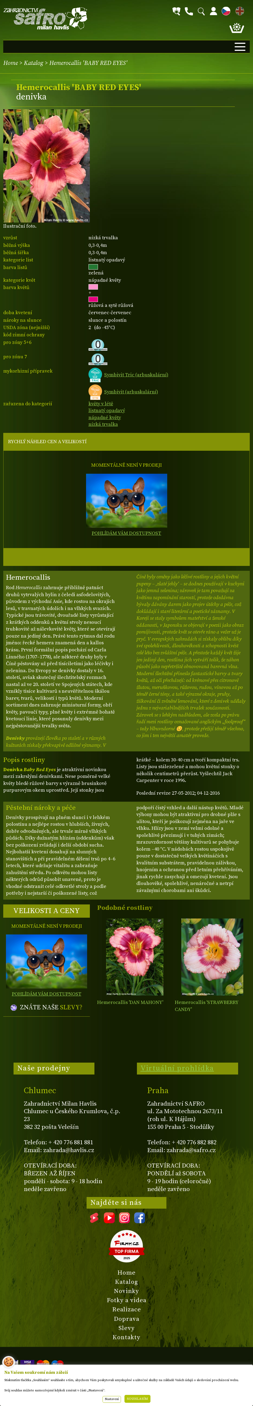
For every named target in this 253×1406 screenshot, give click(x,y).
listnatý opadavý (106, 410)
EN (238, 10)
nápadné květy (104, 417)
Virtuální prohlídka (177, 1068)
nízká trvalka (103, 424)
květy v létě (100, 404)
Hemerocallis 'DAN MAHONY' (130, 1002)
